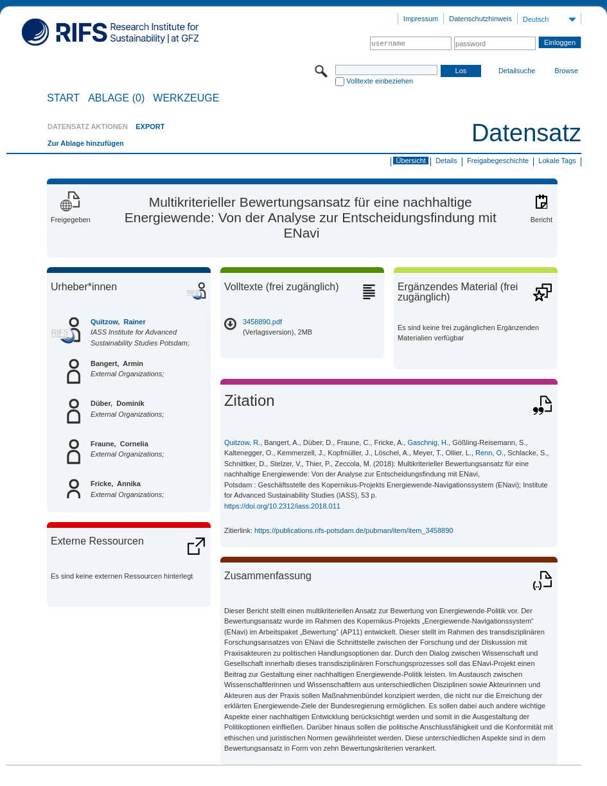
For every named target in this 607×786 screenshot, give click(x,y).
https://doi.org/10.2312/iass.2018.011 (282, 506)
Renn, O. (489, 453)
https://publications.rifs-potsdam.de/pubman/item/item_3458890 (353, 530)
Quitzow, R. (242, 442)
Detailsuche (516, 70)
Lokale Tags (557, 160)
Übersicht (410, 160)
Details (446, 160)
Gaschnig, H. (427, 442)
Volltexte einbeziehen (379, 81)
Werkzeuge (186, 98)
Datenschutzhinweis (480, 18)
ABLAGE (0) (116, 98)
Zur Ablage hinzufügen (86, 143)
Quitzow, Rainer (118, 322)
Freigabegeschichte (498, 160)
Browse (566, 70)
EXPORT (150, 126)
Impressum (420, 18)
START (63, 98)
